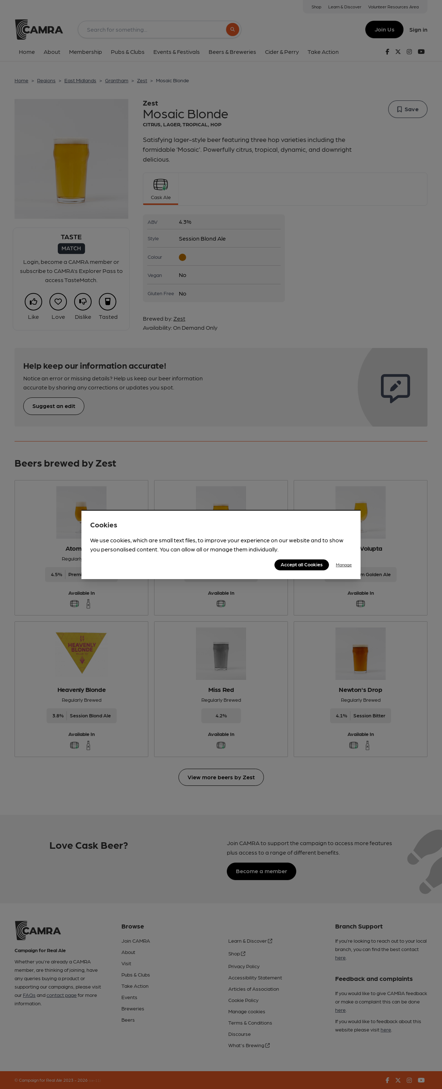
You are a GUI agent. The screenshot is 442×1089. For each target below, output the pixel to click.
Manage (344, 564)
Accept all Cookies (302, 564)
